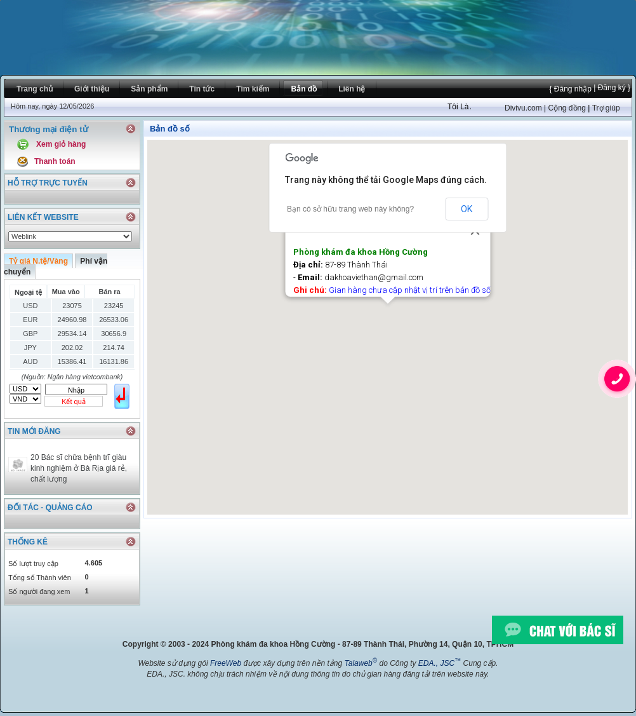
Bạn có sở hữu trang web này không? (350, 209)
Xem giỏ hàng (61, 144)
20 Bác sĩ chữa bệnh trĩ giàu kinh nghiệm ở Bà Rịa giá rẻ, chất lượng (78, 468)
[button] (388, 315)
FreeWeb (225, 663)
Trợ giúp (606, 108)
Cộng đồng (566, 108)
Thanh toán (55, 161)
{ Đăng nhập (570, 88)
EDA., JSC (439, 663)
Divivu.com (523, 108)
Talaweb (360, 663)
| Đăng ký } (611, 87)
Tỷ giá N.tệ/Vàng (38, 261)
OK (466, 209)
